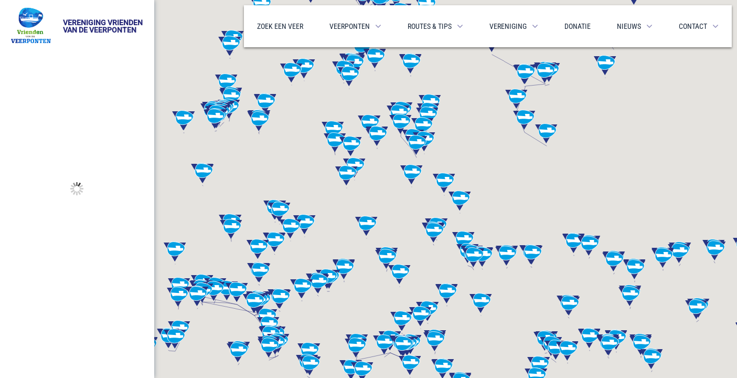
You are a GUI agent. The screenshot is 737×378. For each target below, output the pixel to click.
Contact (693, 26)
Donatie (577, 26)
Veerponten (349, 26)
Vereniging (508, 26)
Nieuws (629, 26)
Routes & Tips (430, 26)
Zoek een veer (280, 26)
